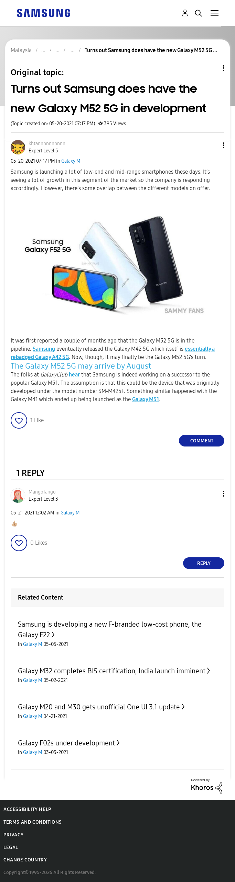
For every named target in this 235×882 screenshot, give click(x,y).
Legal (10, 847)
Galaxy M (71, 161)
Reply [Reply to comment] (204, 563)
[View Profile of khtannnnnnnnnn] (47, 144)
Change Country (25, 860)
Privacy (13, 835)
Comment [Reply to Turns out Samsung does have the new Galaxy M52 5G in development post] (201, 441)
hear (74, 374)
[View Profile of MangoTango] (42, 492)
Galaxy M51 (145, 399)
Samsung (44, 349)
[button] (212, 145)
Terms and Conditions (32, 822)
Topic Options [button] (212, 68)
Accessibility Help (27, 809)
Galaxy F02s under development (66, 743)
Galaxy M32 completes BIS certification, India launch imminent (111, 671)
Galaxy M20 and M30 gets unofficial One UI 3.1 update (99, 707)
